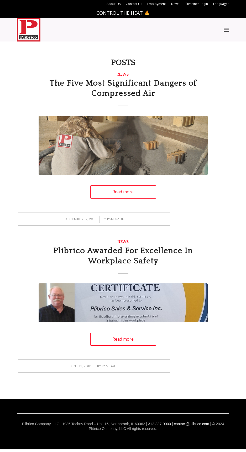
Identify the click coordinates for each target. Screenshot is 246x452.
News (123, 74)
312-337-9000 (159, 424)
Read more (123, 192)
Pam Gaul (115, 219)
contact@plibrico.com (191, 424)
